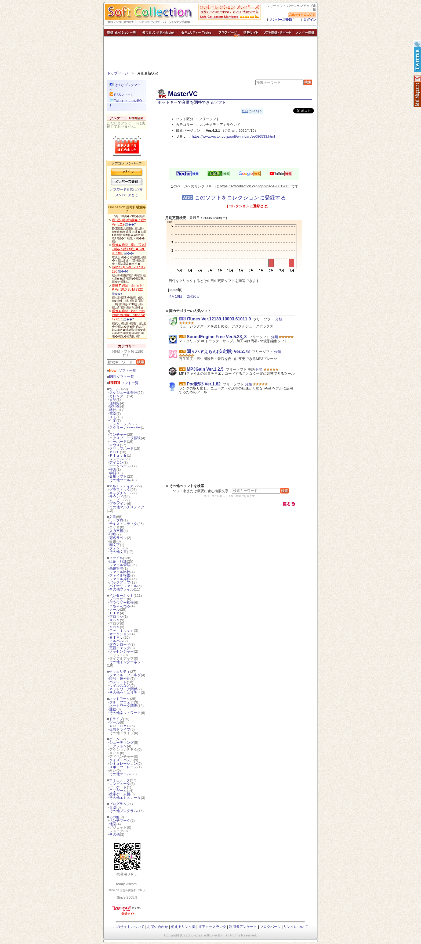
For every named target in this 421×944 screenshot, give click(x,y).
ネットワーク (119, 699)
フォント (116, 548)
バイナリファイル (123, 586)
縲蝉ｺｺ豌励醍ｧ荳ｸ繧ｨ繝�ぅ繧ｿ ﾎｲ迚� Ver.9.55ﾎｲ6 (129, 249)
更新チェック (119, 648)
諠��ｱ (130, 224)
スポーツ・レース (123, 767)
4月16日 (175, 296)
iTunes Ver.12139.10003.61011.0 (219, 319)
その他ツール (119, 480)
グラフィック (119, 490)
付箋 (112, 421)
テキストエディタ (123, 524)
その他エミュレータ (125, 798)
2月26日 (193, 296)
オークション (119, 634)
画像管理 (116, 568)
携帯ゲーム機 (119, 794)
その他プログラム (123, 811)
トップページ (117, 73)
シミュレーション (123, 763)
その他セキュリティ (125, 693)
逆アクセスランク (212, 927)
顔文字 (114, 545)
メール (114, 609)
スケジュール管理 (123, 393)
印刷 (112, 534)
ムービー (116, 500)
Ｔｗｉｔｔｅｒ (121, 630)
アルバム (116, 641)
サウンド (116, 497)
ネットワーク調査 (123, 706)
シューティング (121, 743)
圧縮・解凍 (118, 561)
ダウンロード (119, 644)
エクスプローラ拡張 (125, 438)
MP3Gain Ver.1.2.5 (205, 369)
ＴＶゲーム (118, 791)
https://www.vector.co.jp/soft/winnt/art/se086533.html (233, 136)
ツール (114, 389)
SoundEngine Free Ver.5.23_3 (216, 336)
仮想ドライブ (119, 729)
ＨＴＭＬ (116, 637)
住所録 (114, 403)
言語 (112, 807)
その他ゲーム (119, 774)
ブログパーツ (270, 927)
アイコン (116, 462)
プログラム (117, 804)
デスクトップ (119, 424)
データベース (119, 466)
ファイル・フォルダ (125, 675)
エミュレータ (119, 780)
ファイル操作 (119, 579)
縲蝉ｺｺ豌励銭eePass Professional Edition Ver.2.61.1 (128, 315)
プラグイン (118, 504)
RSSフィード (122, 95)
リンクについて (296, 927)
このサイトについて (128, 927)
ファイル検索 (119, 575)
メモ (112, 417)
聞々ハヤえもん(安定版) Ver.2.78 (218, 351)
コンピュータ (119, 784)
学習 (112, 473)
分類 (278, 319)
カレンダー (118, 396)
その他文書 (118, 552)
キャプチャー (119, 493)
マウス (114, 445)
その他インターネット (126, 662)
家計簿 (114, 407)
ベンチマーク (119, 820)
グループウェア (121, 702)
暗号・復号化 (119, 679)
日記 (112, 400)
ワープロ (116, 520)
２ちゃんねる (119, 606)
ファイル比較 (119, 572)
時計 (112, 410)
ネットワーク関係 (123, 689)
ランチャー (118, 434)
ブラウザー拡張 (121, 602)
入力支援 (116, 531)
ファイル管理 (119, 565)
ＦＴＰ (114, 613)
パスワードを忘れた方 (126, 189)
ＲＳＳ (114, 620)
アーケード (118, 787)
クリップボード (121, 448)
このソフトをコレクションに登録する (234, 198)
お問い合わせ (157, 927)
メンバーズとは (126, 195)
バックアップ (119, 582)
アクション (118, 746)
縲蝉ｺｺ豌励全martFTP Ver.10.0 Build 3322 (128, 288)
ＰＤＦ (114, 452)
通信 (112, 709)
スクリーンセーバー (125, 427)
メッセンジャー (121, 651)
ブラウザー (118, 599)
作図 (112, 469)
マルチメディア (121, 486)
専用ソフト (118, 476)
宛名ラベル (118, 538)
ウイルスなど (119, 686)
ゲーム (114, 739)
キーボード (118, 441)
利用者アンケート (243, 927)
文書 (112, 517)
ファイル (116, 558)
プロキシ (116, 616)
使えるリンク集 (183, 927)
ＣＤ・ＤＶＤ (119, 726)
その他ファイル (121, 589)
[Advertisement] (210, 55)
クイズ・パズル (121, 760)
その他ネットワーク (125, 713)
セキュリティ (119, 672)
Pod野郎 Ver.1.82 (203, 384)
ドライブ (116, 719)
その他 (114, 817)
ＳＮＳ (114, 627)
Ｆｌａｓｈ (118, 455)
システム (116, 459)
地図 (112, 824)
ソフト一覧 (122, 371)
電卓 (112, 414)
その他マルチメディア (126, 507)
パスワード (118, 682)
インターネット (121, 595)
